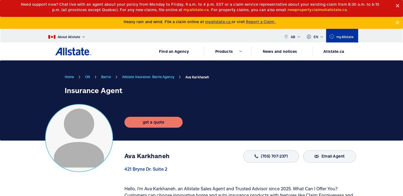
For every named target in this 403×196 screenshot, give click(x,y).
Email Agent (329, 156)
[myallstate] (342, 35)
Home (69, 77)
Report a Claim (260, 21)
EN (314, 35)
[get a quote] (153, 122)
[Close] (398, 6)
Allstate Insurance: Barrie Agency (148, 77)
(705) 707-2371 (271, 156)
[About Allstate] (66, 35)
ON (87, 77)
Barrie (106, 77)
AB (291, 35)
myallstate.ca (218, 21)
